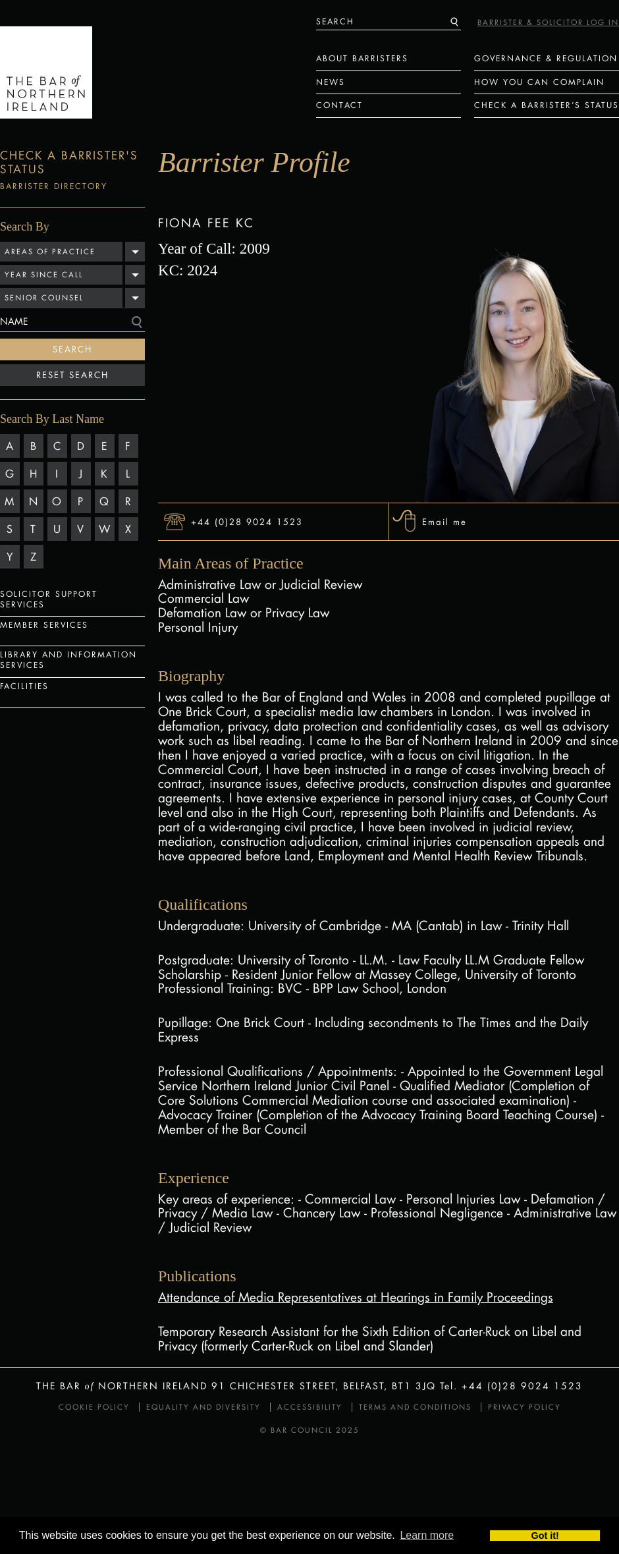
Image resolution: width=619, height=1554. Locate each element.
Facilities (24, 686)
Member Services (44, 625)
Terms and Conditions (415, 1407)
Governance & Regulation (546, 58)
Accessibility (309, 1407)
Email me (444, 521)
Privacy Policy (524, 1407)
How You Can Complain (539, 82)
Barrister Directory (53, 186)
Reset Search (72, 375)
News (330, 82)
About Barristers (362, 58)
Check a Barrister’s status (546, 105)
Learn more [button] (427, 1536)
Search (72, 349)
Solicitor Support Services (48, 599)
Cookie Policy (94, 1407)
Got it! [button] (545, 1535)
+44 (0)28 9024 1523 (247, 521)
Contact (339, 105)
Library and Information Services (68, 660)
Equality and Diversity (203, 1407)
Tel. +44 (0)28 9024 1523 (511, 1385)
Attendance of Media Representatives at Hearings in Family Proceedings (355, 1297)
